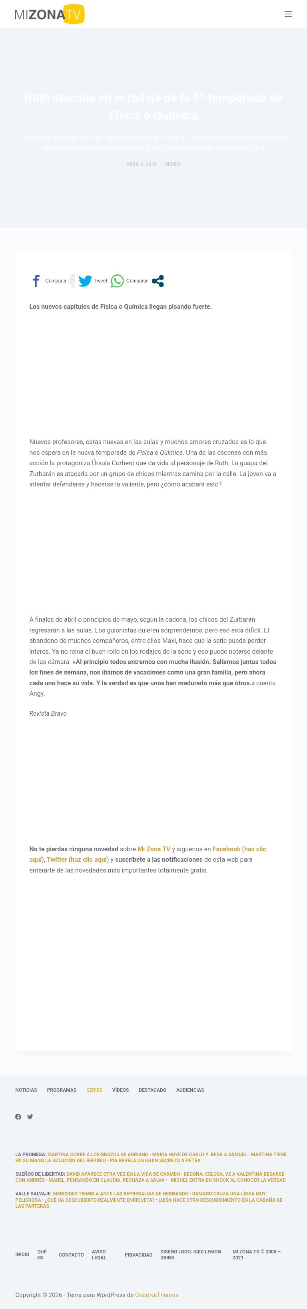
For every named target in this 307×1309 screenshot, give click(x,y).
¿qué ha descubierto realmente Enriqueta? (100, 1200)
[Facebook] (18, 1117)
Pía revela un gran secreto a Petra (155, 1160)
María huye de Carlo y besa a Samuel (199, 1154)
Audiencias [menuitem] (190, 1090)
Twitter (57, 859)
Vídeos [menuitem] (120, 1090)
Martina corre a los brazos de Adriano (98, 1154)
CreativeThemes (157, 1295)
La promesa (30, 1154)
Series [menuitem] (94, 1090)
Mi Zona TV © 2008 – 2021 (257, 1255)
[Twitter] (30, 1117)
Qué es (42, 1255)
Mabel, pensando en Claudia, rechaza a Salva (107, 1180)
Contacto (71, 1255)
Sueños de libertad (39, 1174)
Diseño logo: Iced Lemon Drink (190, 1255)
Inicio (22, 1254)
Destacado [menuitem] (152, 1090)
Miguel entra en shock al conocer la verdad (226, 1180)
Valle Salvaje (32, 1194)
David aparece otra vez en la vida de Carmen (123, 1174)
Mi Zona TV (154, 849)
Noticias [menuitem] (26, 1090)
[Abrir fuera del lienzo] (288, 14)
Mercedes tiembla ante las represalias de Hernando (120, 1194)
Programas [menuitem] (62, 1090)
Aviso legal (99, 1255)
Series (173, 164)
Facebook (227, 849)
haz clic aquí (89, 859)
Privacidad (138, 1255)
